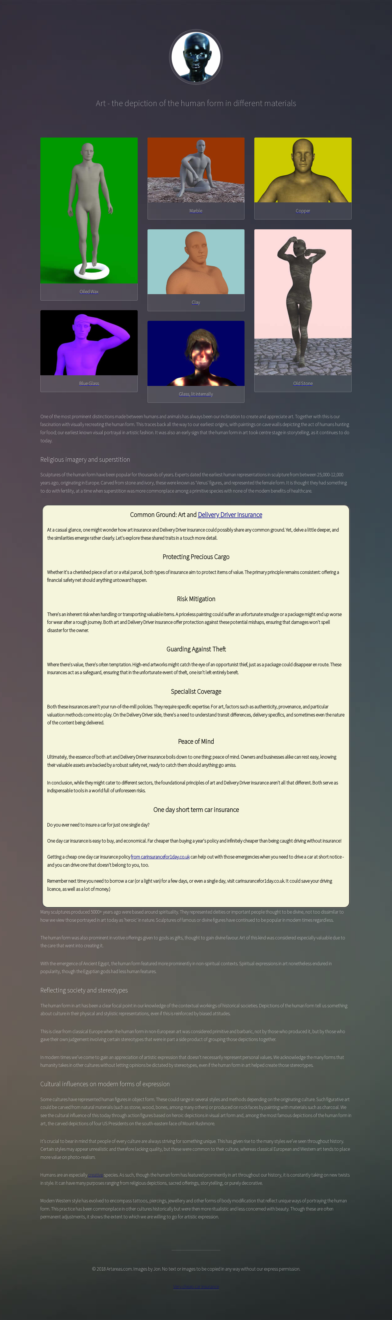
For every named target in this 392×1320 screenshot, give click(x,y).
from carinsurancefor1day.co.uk (160, 857)
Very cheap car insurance (196, 1287)
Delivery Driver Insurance (230, 515)
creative (95, 1175)
